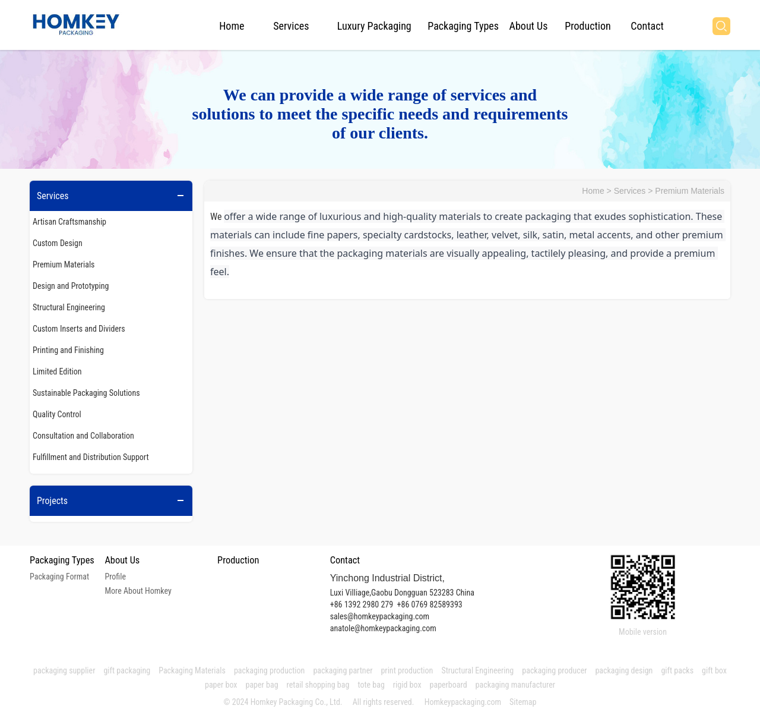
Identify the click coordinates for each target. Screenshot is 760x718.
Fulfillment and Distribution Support (91, 457)
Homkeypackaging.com (463, 702)
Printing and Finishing (68, 350)
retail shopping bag (318, 684)
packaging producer (554, 670)
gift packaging (126, 670)
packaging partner (342, 670)
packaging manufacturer (517, 684)
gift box (714, 670)
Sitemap (522, 702)
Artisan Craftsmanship (69, 221)
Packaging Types (463, 26)
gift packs (677, 670)
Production (587, 26)
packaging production (269, 670)
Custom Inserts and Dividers (79, 328)
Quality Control (57, 414)
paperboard (448, 684)
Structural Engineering (69, 307)
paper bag (262, 684)
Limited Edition (57, 371)
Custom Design (58, 243)
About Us (528, 26)
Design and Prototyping (71, 286)
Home (231, 26)
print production (407, 670)
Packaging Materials (192, 670)
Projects (52, 500)
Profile (115, 576)
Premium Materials (64, 264)
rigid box (407, 684)
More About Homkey (137, 591)
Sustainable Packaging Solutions (86, 393)
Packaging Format (59, 576)
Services (291, 26)
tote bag (370, 684)
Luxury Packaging (374, 26)
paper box (221, 684)
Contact (647, 26)
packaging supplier (64, 670)
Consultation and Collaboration (83, 435)
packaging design (624, 670)
